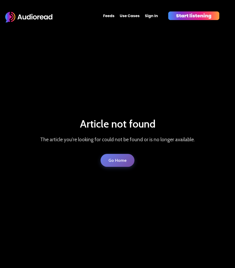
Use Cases (130, 15)
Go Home (117, 160)
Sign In (151, 15)
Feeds (108, 15)
